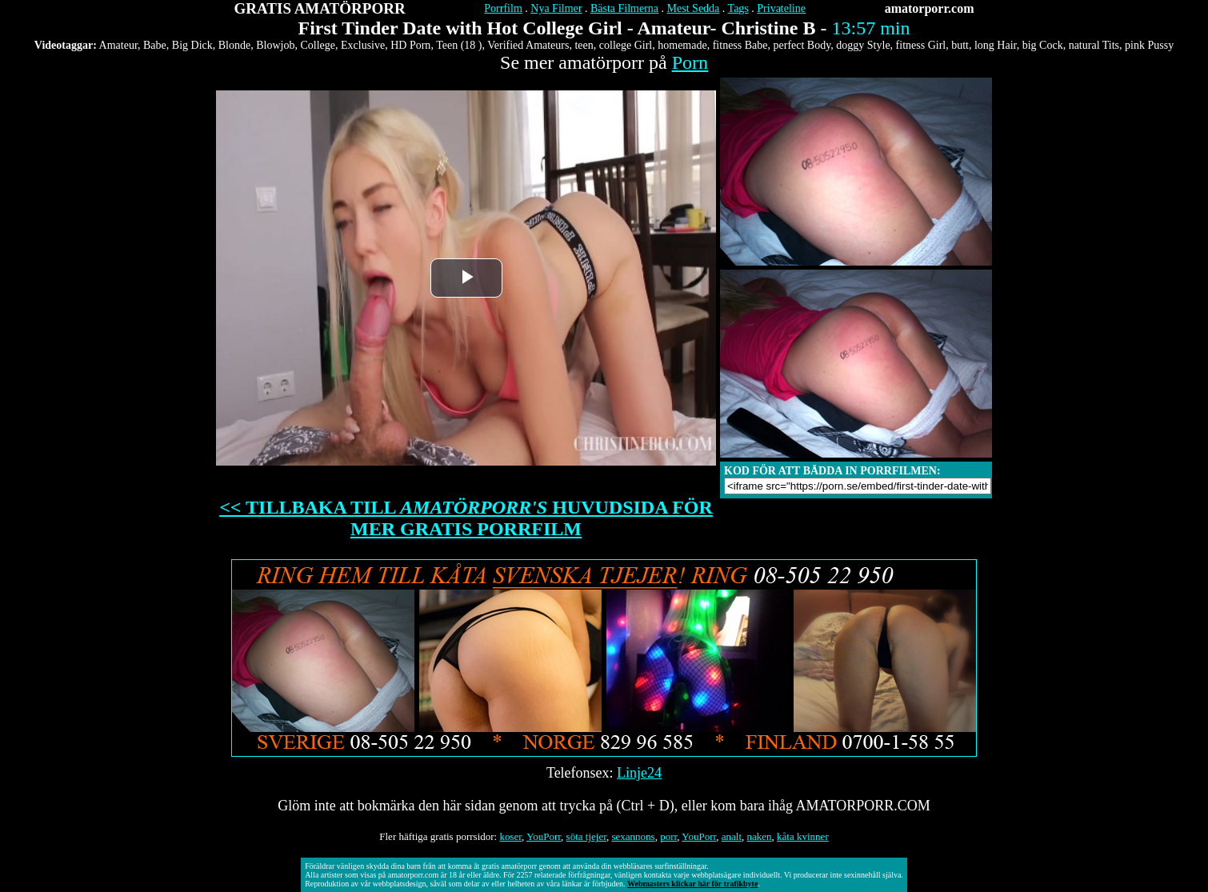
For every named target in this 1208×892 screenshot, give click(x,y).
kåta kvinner (803, 836)
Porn (690, 62)
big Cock (1042, 45)
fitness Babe (740, 45)
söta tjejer (586, 836)
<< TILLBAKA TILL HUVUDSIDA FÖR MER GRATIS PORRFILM (466, 518)
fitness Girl (921, 45)
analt (732, 836)
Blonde (234, 45)
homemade (682, 45)
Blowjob (275, 45)
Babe (154, 45)
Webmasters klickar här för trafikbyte (692, 883)
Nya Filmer (556, 8)
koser (510, 836)
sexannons (632, 836)
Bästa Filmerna (624, 8)
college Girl (625, 45)
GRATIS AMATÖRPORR (320, 8)
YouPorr (543, 836)
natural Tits (1094, 45)
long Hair (995, 45)
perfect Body (802, 45)
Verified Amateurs (528, 45)
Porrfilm (503, 8)
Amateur (118, 45)
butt (960, 45)
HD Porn (410, 45)
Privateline (781, 8)
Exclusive (363, 45)
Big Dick (192, 45)
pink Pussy (1149, 45)
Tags (738, 8)
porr (668, 836)
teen (583, 45)
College (317, 45)
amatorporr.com (929, 8)
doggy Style (863, 45)
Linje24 (639, 773)
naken (759, 836)
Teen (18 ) (459, 45)
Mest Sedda (693, 8)
